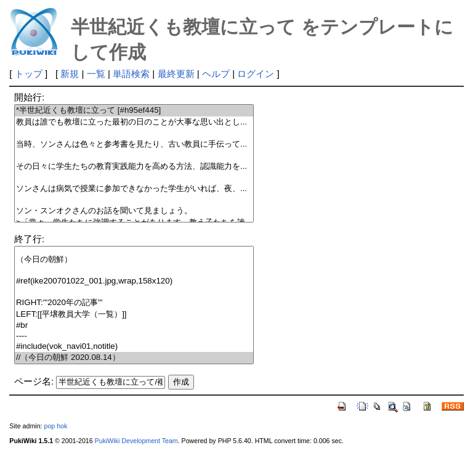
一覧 (96, 73)
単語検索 (131, 73)
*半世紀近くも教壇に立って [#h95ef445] (134, 110)
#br (134, 325)
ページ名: (34, 381)
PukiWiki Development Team (136, 440)
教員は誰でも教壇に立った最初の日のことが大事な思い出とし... (134, 122)
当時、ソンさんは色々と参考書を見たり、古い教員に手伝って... (134, 144)
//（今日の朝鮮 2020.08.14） (134, 358)
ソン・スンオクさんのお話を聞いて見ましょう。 (134, 211)
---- (134, 336)
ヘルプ (216, 73)
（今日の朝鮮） (134, 260)
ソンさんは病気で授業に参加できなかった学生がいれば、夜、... (134, 189)
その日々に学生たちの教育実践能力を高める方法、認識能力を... (134, 167)
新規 (69, 73)
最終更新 (176, 73)
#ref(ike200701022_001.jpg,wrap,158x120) (134, 281)
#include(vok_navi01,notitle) (134, 346)
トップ (28, 73)
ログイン (255, 73)
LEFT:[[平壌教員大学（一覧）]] (134, 314)
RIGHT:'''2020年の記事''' (134, 303)
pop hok (55, 426)
